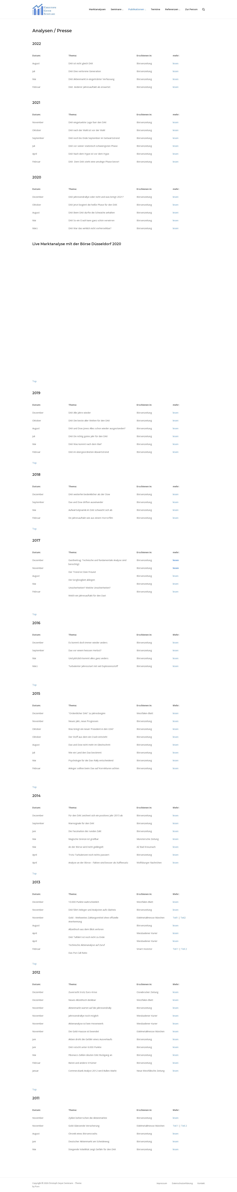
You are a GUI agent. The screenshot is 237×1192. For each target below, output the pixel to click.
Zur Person (191, 9)
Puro (37, 1186)
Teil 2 (184, 948)
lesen (175, 63)
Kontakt (201, 1183)
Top (34, 381)
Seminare (116, 9)
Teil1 (175, 917)
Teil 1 (176, 948)
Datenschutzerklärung (182, 1183)
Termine (155, 9)
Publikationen (136, 9)
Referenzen (171, 9)
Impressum (162, 1183)
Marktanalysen (97, 9)
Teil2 (183, 917)
